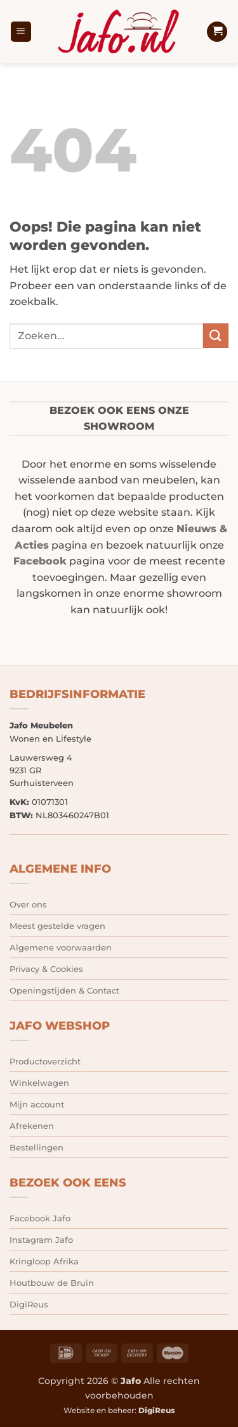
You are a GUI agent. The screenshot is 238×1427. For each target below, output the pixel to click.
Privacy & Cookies (46, 969)
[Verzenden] (215, 335)
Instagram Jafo (41, 1240)
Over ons (28, 904)
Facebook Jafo (40, 1218)
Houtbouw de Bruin (52, 1283)
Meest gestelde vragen (57, 926)
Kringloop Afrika (44, 1261)
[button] (21, 32)
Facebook (40, 561)
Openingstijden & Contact (64, 990)
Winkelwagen (39, 1083)
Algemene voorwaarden (61, 947)
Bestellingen (36, 1147)
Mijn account (37, 1104)
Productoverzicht (45, 1061)
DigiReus (29, 1304)
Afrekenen (32, 1126)
